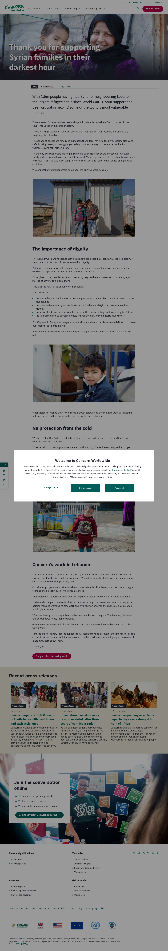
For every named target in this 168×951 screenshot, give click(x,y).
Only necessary (85, 488)
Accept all (119, 488)
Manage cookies (51, 488)
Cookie (126, 470)
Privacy (115, 470)
